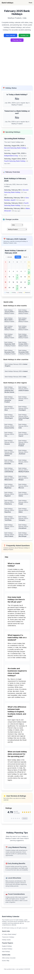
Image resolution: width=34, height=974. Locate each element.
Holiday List (24, 35)
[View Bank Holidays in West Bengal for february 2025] (24, 534)
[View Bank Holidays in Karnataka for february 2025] (10, 461)
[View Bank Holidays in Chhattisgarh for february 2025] (10, 417)
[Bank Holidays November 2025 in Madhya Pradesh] (10, 352)
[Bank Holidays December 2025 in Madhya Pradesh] (24, 352)
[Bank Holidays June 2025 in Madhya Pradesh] (24, 327)
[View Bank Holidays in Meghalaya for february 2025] (10, 486)
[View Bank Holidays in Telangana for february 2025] (24, 518)
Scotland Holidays (7, 949)
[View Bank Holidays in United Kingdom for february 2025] (17, 365)
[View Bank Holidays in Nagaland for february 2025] (10, 494)
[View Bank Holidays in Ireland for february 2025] (17, 371)
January (8, 257)
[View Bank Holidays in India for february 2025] (17, 377)
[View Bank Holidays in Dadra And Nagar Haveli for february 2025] (24, 417)
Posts (30, 2)
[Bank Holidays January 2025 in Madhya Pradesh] (10, 311)
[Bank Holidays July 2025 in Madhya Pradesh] (10, 336)
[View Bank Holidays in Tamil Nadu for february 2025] (10, 518)
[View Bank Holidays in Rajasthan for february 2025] (10, 510)
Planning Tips (17, 40)
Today (18, 257)
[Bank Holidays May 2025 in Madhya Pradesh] (10, 327)
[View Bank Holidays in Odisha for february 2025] (24, 494)
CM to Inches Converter (9, 958)
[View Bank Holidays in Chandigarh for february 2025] (24, 408)
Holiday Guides (6, 939)
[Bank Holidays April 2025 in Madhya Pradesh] (24, 319)
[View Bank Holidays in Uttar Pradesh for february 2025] (10, 534)
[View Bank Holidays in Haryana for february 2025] (10, 443)
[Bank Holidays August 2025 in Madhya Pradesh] (24, 336)
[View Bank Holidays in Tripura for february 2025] (10, 526)
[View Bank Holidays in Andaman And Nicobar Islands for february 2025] (10, 389)
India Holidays (6, 951)
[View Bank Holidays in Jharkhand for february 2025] (24, 453)
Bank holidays (7, 3)
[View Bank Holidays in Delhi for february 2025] (24, 426)
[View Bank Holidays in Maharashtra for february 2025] (10, 478)
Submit (25, 818)
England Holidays (7, 946)
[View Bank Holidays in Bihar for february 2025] (10, 408)
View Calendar (10, 35)
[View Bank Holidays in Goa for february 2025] (10, 434)
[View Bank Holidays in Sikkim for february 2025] (24, 510)
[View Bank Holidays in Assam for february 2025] (24, 399)
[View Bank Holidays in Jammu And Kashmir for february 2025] (10, 453)
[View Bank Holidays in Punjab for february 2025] (24, 502)
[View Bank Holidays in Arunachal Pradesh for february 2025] (10, 399)
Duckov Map (5, 960)
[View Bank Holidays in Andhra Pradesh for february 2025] (24, 389)
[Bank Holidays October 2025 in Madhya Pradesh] (24, 344)
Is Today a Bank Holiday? (9, 934)
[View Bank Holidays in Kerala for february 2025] (24, 461)
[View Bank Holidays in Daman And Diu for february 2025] (10, 426)
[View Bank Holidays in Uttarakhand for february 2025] (24, 526)
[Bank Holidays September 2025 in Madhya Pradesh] (10, 344)
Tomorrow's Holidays (8, 937)
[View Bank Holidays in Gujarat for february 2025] (24, 434)
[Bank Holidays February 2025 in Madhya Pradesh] (24, 311)
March (26, 257)
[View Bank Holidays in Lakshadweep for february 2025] (10, 469)
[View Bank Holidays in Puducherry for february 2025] (10, 502)
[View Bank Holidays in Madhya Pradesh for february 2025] (24, 469)
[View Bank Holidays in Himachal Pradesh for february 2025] (24, 443)
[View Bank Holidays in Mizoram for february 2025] (24, 486)
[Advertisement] (17, 66)
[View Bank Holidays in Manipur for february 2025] (24, 478)
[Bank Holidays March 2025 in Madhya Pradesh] (10, 319)
